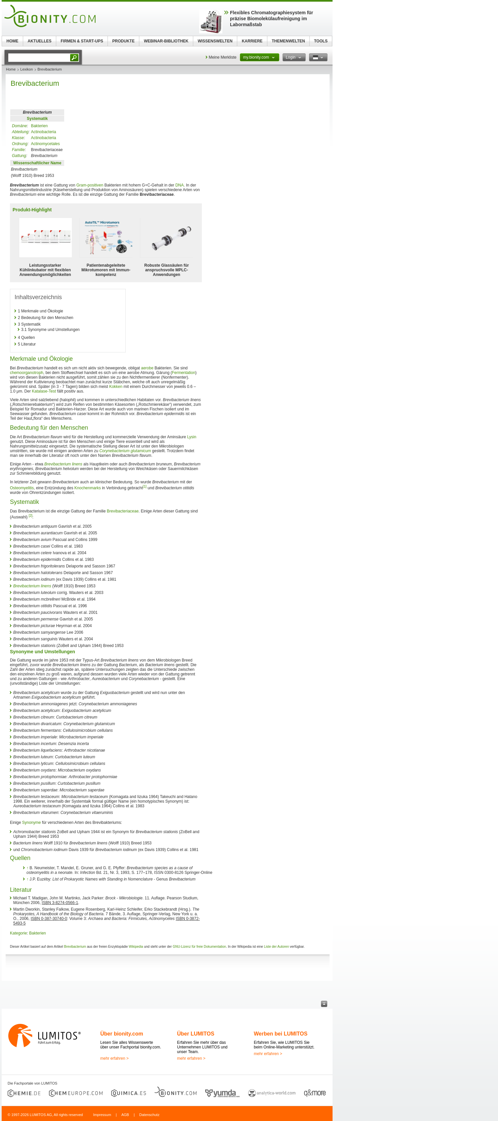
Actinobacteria (43, 132)
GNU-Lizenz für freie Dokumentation (199, 946)
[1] (145, 486)
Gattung (19, 155)
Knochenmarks (87, 488)
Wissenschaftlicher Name (37, 163)
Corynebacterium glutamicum (125, 451)
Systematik (37, 118)
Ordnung (19, 143)
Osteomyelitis (22, 488)
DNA (179, 185)
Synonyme (31, 822)
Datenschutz (149, 1115)
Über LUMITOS (195, 1034)
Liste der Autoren (276, 946)
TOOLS (321, 41)
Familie (18, 149)
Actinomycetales (45, 143)
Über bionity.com (121, 1034)
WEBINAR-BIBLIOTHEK (166, 41)
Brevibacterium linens (63, 464)
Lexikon (26, 69)
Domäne (19, 126)
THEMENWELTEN (288, 41)
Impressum (102, 1115)
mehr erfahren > (114, 1058)
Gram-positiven (89, 185)
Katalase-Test (44, 391)
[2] (30, 515)
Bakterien (39, 126)
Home (11, 69)
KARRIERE (252, 41)
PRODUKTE (123, 41)
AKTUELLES (40, 41)
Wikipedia (136, 946)
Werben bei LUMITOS (280, 1034)
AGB (125, 1115)
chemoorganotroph (26, 372)
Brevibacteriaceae (123, 511)
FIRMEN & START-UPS (82, 41)
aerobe (147, 368)
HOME (13, 41)
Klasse (18, 137)
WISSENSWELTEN (215, 41)
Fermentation (183, 372)
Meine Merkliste (223, 57)
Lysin (192, 437)
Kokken (115, 386)
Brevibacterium (75, 946)
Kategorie (18, 933)
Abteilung (20, 132)
